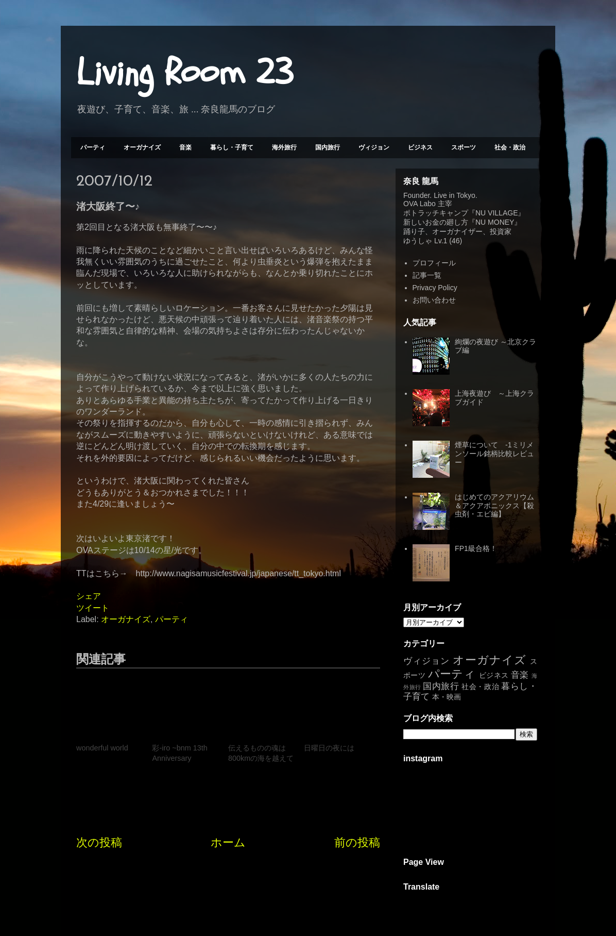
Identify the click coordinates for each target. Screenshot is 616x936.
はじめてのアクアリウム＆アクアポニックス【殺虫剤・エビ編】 (494, 506)
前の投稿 (357, 842)
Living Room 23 (184, 72)
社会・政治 (509, 147)
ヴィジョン (373, 147)
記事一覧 (427, 275)
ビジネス (420, 147)
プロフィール (434, 263)
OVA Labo (419, 203)
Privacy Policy (435, 287)
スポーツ (463, 147)
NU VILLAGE (496, 213)
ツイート (92, 608)
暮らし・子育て (231, 147)
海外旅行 (284, 147)
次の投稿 (99, 842)
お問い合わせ (434, 300)
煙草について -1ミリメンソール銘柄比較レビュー (494, 453)
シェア (88, 596)
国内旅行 (327, 147)
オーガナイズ (142, 147)
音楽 (185, 147)
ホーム (228, 842)
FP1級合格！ (476, 548)
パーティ (92, 147)
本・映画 (446, 697)
